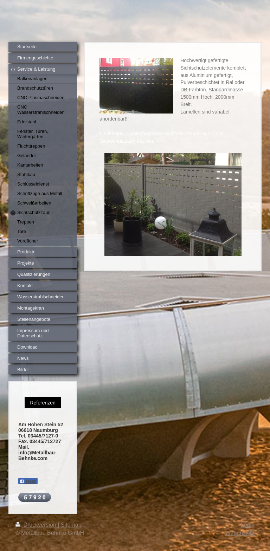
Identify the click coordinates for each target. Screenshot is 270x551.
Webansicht (240, 533)
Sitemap (71, 525)
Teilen (28, 481)
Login (248, 525)
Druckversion (36, 525)
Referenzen (42, 403)
